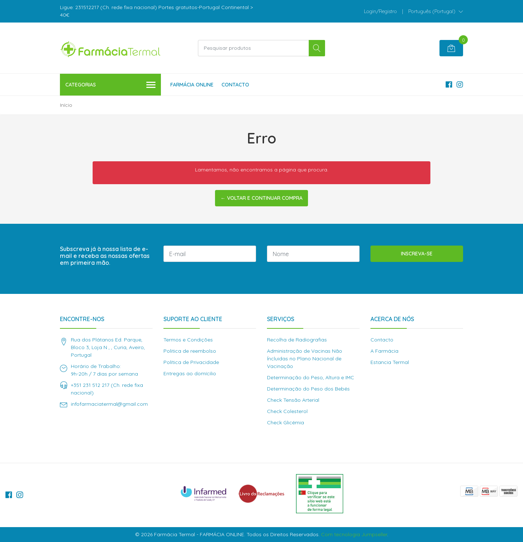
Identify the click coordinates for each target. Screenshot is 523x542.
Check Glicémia (285, 422)
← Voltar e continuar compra (261, 198)
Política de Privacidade (191, 362)
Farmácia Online (192, 84)
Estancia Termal (389, 362)
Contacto (235, 84)
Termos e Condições (188, 339)
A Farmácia (384, 351)
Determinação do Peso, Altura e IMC (310, 377)
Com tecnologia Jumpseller (354, 534)
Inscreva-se (417, 253)
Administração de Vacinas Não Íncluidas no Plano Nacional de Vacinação (304, 358)
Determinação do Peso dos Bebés (308, 388)
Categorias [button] (110, 85)
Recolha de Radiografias (297, 339)
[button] (435, 11)
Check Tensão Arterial (293, 400)
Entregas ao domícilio (189, 373)
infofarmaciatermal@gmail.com (109, 404)
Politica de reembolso (189, 351)
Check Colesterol (287, 411)
